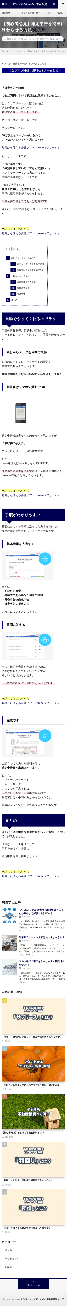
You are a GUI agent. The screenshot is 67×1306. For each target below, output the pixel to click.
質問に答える (20, 288)
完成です (17, 294)
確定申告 (44, 39)
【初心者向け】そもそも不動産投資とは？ (23, 1132)
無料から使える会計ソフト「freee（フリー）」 (31, 147)
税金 (52, 39)
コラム (48, 12)
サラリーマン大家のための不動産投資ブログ (42, 1299)
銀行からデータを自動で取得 (27, 264)
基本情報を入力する (23, 282)
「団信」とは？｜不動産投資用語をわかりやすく (26, 1228)
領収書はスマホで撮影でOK (26, 270)
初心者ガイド (8, 12)
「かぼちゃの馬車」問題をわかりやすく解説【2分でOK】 (31, 1084)
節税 (58, 39)
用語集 (60, 12)
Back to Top (33, 1285)
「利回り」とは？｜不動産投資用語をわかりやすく (27, 1180)
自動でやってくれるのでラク (22, 258)
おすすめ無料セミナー (29, 12)
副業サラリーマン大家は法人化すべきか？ (42, 937)
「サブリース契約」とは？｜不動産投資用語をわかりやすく (32, 1037)
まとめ (11, 300)
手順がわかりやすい (18, 276)
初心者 (35, 39)
